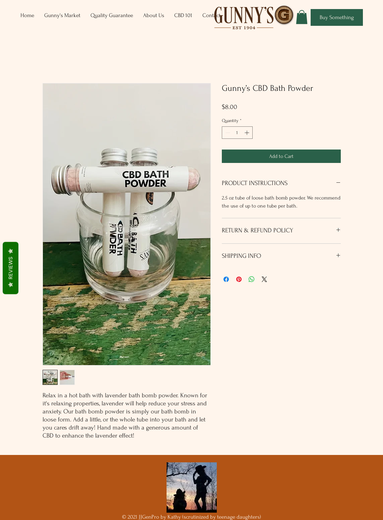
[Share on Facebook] (226, 279)
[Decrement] (227, 132)
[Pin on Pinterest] (239, 279)
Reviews (10, 267)
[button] (302, 17)
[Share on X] (264, 279)
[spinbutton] (237, 132)
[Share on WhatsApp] (252, 279)
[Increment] (247, 132)
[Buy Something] (337, 17)
